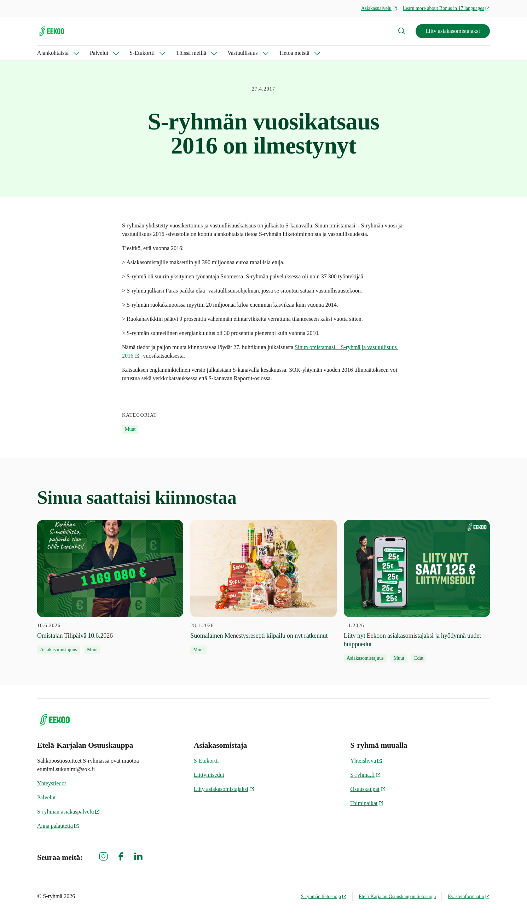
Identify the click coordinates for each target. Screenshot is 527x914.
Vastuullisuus (242, 53)
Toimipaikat (367, 803)
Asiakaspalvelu (379, 8)
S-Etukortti (142, 53)
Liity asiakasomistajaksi (452, 31)
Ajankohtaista (53, 53)
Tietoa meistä (294, 53)
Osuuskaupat (368, 789)
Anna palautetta (58, 826)
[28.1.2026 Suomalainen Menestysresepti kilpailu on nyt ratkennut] (263, 587)
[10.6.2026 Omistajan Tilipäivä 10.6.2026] (110, 587)
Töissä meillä (191, 53)
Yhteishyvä (366, 761)
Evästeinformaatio (469, 896)
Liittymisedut (209, 775)
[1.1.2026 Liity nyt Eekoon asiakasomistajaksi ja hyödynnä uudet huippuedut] (417, 591)
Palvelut (99, 53)
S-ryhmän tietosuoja (324, 896)
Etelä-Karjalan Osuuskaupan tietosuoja (397, 896)
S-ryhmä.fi (365, 775)
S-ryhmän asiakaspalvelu (68, 812)
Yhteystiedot (51, 783)
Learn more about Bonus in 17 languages (446, 8)
